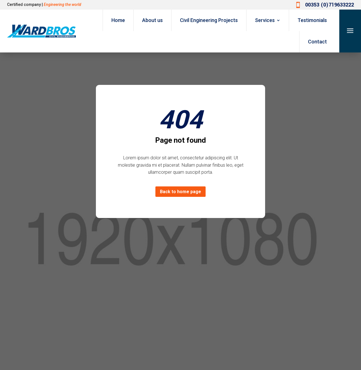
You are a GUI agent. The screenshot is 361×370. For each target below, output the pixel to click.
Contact (317, 42)
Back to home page (180, 191)
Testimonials (312, 20)
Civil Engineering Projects (209, 20)
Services (265, 20)
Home (118, 20)
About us (152, 20)
